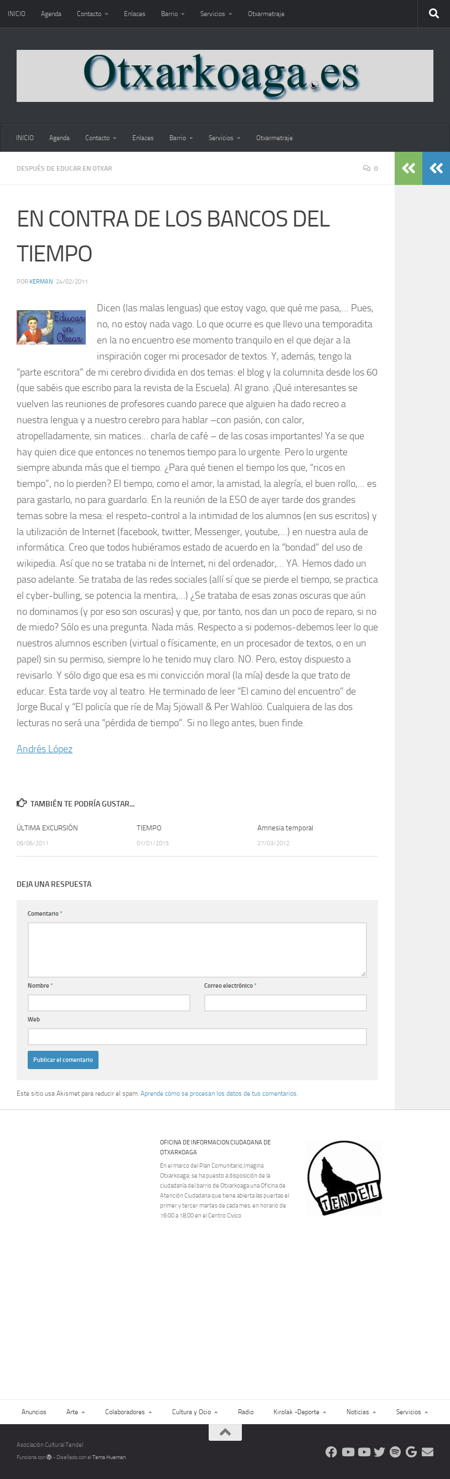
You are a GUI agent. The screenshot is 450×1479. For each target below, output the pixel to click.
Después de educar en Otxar (64, 168)
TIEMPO (149, 828)
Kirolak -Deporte (296, 1412)
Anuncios (34, 1412)
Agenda (51, 14)
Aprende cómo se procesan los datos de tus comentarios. (219, 1093)
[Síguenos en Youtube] (347, 1452)
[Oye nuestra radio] (395, 1452)
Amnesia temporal (285, 828)
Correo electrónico (230, 985)
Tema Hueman (109, 1457)
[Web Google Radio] (411, 1452)
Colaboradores (125, 1412)
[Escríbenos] (427, 1452)
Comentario (45, 913)
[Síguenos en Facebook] (331, 1452)
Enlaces (135, 14)
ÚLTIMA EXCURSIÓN (47, 828)
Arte (72, 1412)
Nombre (40, 985)
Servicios (212, 14)
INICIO (16, 14)
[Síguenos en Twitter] (379, 1452)
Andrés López (45, 749)
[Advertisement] (376, 1293)
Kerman (41, 281)
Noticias (357, 1412)
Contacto (89, 14)
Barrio (169, 14)
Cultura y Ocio (191, 1412)
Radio (246, 1412)
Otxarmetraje (266, 14)
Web (34, 1019)
